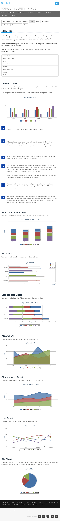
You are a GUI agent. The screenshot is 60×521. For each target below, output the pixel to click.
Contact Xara (6, 504)
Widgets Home (6, 21)
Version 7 (49, 12)
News (20, 502)
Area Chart (5, 66)
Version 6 (4, 15)
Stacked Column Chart (8, 58)
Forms (38, 21)
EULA (43, 504)
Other (25, 25)
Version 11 (10, 12)
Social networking (16, 25)
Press (14, 502)
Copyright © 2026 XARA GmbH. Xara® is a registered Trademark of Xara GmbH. (30, 511)
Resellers (42, 502)
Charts (32, 21)
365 (2, 12)
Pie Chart (5, 75)
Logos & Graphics (30, 502)
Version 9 (30, 12)
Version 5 (13, 15)
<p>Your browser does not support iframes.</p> (30, 108)
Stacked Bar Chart (7, 64)
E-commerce (45, 21)
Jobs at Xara (52, 502)
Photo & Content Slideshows (20, 21)
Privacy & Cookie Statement (29, 504)
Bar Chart (5, 61)
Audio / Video (6, 25)
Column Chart (6, 56)
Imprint (16, 504)
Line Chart (5, 72)
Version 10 (20, 12)
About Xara (5, 502)
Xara (5, 3)
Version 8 (39, 12)
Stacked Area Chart (8, 69)
